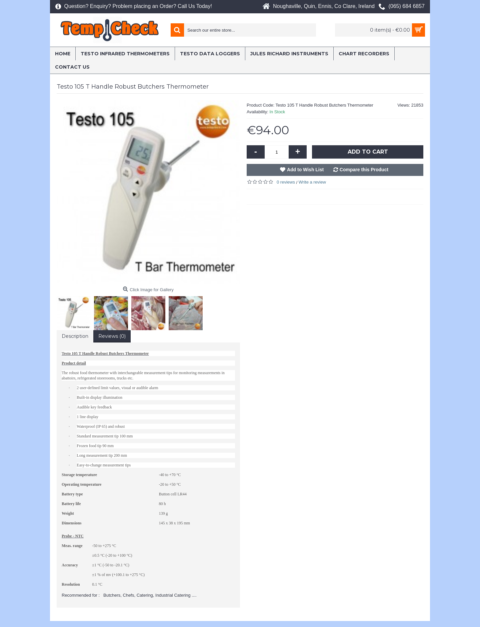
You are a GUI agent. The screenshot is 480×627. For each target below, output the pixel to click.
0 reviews (286, 182)
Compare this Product (364, 169)
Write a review (312, 182)
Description (75, 336)
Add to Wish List (305, 169)
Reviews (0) (112, 336)
